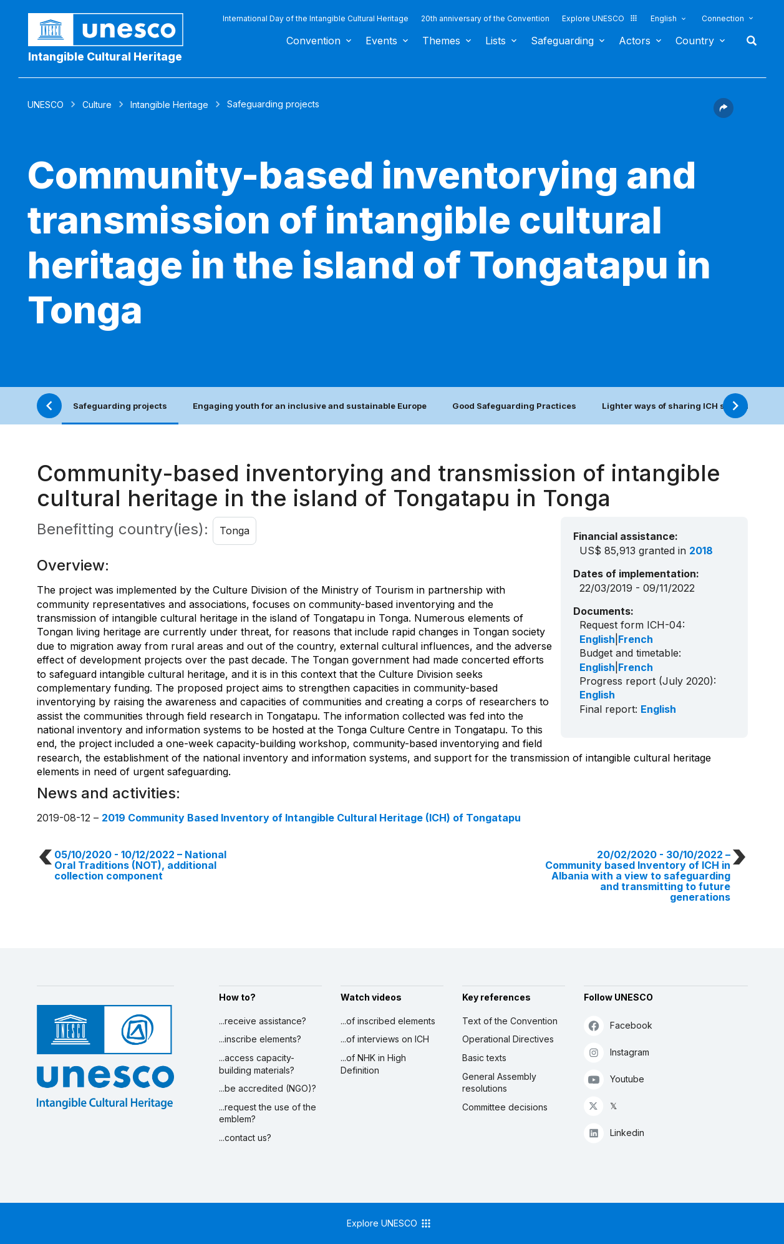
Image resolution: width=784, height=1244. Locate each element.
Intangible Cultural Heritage (105, 56)
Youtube (614, 1079)
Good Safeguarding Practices (514, 406)
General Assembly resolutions (499, 1082)
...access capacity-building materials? (256, 1063)
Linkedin (614, 1132)
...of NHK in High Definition (373, 1063)
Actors (635, 40)
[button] (723, 114)
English (664, 18)
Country (694, 40)
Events (381, 40)
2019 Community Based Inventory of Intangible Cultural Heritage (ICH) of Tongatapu (311, 817)
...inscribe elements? (260, 1039)
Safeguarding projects (120, 406)
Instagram (616, 1052)
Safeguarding (562, 40)
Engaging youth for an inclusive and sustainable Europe (310, 406)
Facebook (618, 1025)
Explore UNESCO (600, 18)
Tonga (234, 530)
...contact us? (245, 1137)
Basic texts (484, 1057)
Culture (97, 104)
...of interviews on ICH (385, 1039)
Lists (495, 40)
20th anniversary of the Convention (485, 18)
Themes (441, 40)
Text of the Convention (510, 1021)
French (635, 639)
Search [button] (748, 40)
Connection (723, 18)
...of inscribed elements (388, 1021)
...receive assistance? (262, 1021)
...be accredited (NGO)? (267, 1088)
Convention (313, 40)
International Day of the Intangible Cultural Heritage (316, 18)
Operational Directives (508, 1039)
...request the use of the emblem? (267, 1113)
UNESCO (45, 104)
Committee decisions (505, 1107)
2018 (701, 550)
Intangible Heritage (169, 104)
